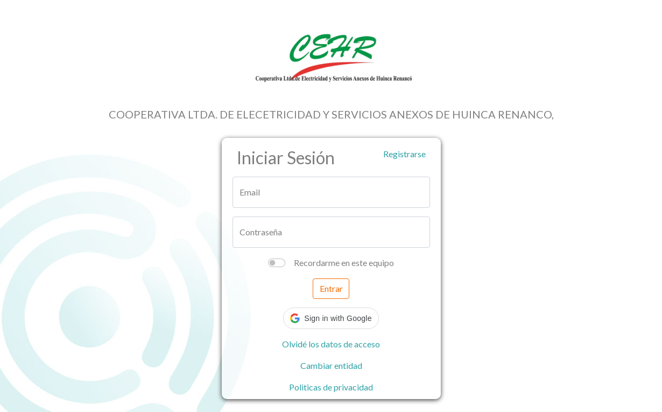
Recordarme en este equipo (344, 262)
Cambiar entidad (331, 365)
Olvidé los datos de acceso (331, 344)
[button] (330, 318)
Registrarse (404, 154)
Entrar (331, 288)
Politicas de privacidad (331, 387)
